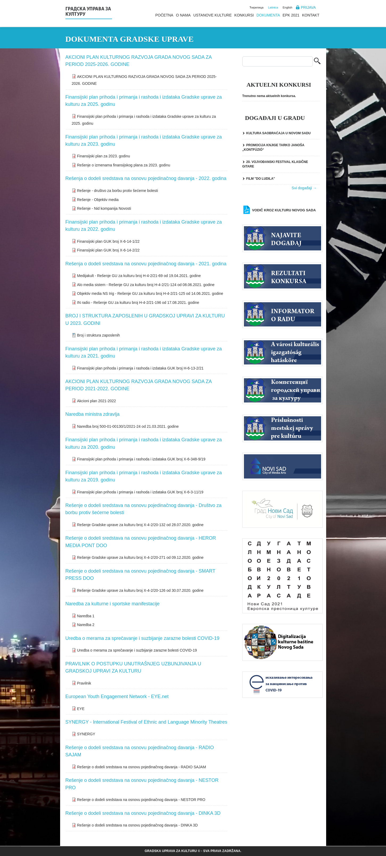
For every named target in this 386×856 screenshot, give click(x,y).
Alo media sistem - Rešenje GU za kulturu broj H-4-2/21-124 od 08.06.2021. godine (146, 285)
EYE (81, 709)
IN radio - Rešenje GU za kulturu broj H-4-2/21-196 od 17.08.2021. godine (138, 302)
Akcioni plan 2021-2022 (96, 401)
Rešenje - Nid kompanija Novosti (104, 208)
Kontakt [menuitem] (310, 15)
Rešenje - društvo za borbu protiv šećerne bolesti (117, 190)
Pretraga (317, 61)
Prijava (308, 7)
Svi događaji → (304, 188)
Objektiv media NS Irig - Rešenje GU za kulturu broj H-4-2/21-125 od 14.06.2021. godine (150, 293)
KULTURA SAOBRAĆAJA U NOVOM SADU (278, 133)
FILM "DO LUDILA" (260, 179)
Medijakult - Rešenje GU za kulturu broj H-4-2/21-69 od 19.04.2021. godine (139, 276)
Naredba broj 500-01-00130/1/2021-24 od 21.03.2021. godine (128, 426)
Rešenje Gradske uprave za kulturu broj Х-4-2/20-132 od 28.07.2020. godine (140, 525)
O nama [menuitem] (183, 15)
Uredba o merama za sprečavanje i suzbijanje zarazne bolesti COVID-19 (137, 650)
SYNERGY (86, 734)
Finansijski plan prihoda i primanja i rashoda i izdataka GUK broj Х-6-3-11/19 (140, 492)
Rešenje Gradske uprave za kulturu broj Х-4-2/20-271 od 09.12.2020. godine (140, 557)
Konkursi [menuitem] (244, 15)
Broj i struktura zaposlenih (98, 335)
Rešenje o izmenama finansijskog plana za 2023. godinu (123, 165)
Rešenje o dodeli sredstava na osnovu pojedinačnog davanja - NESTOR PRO (141, 800)
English (287, 7)
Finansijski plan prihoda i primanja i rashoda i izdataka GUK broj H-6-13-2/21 (140, 368)
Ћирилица (257, 7)
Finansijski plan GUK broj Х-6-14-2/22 (108, 250)
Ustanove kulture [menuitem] (212, 15)
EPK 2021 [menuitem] (291, 15)
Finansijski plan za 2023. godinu (103, 156)
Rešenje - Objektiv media (98, 200)
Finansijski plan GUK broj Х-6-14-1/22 (108, 241)
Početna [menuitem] (164, 15)
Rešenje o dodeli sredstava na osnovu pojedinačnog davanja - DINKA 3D (137, 825)
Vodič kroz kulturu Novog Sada (284, 210)
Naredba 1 (85, 616)
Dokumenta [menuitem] (268, 15)
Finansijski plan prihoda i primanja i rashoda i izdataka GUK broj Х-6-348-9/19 (141, 459)
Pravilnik (84, 683)
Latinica (273, 7)
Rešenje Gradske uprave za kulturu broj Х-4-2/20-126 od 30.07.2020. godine (140, 590)
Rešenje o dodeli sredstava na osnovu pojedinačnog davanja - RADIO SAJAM (141, 767)
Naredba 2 (85, 625)
